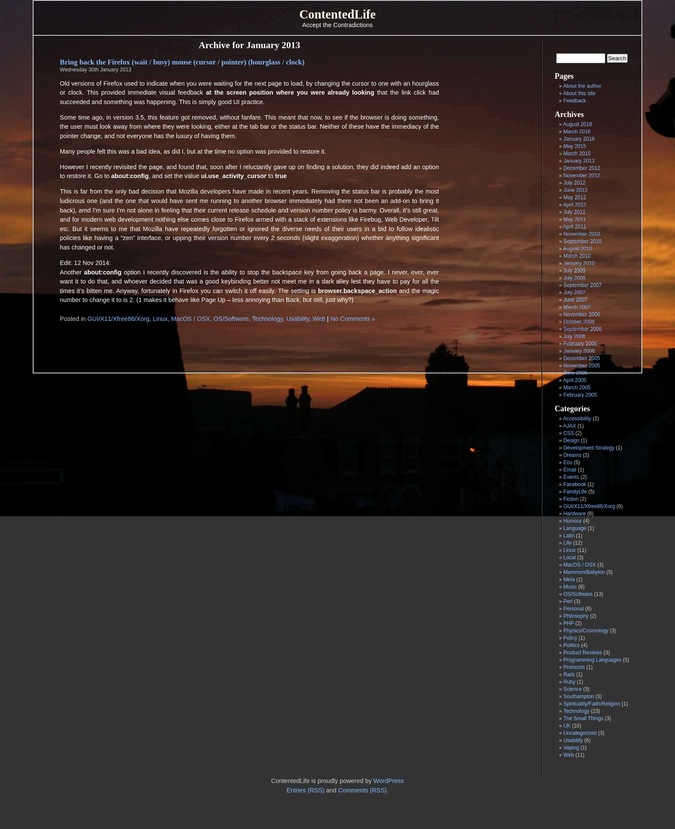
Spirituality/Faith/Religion (592, 704)
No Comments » (353, 318)
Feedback (575, 101)
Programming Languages (593, 660)
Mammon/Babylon (584, 572)
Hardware (575, 514)
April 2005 (574, 380)
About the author (582, 86)
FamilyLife (575, 492)
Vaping (571, 748)
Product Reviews (583, 653)
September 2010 (583, 241)
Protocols (574, 667)
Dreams (573, 455)
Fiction (571, 499)
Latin (569, 536)
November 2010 (582, 234)
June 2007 (576, 300)
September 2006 (583, 329)
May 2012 (575, 197)
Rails (569, 675)
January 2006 (579, 351)
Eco (568, 462)
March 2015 (577, 154)
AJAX (569, 426)
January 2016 (579, 139)
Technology (576, 711)
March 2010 (577, 256)
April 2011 (574, 227)
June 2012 (576, 190)
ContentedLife (337, 14)
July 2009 (574, 271)
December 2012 (582, 168)
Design (571, 441)
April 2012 (574, 205)
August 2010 (577, 249)
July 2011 (574, 212)
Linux (570, 550)
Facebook (575, 484)
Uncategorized (580, 733)
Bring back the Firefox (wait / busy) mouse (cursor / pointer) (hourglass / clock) (182, 62)
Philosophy (576, 616)
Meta (569, 579)
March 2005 (577, 388)
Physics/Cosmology (586, 631)
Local (570, 558)
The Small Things (583, 718)
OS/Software (578, 594)
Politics (572, 645)
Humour (573, 521)
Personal (574, 609)
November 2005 (582, 366)
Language (575, 528)
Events (571, 477)
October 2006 (579, 322)
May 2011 (575, 219)
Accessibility (577, 419)
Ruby (570, 682)
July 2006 (574, 336)
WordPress (388, 780)
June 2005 (576, 373)
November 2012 (582, 176)
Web (569, 755)
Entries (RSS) (306, 790)
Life (568, 543)
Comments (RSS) (362, 790)
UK (567, 726)
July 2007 (574, 293)
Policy (570, 638)
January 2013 (579, 161)
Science (573, 689)
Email (570, 470)
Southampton (579, 696)
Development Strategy (589, 448)
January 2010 (579, 263)
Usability (573, 740)
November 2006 (582, 314)
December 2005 (582, 358)
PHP (569, 623)
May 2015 (575, 146)
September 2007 (583, 285)
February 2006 (580, 344)
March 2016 (577, 132)
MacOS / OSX (580, 565)
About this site (579, 93)
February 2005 (580, 395)
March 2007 (577, 307)
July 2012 (574, 183)
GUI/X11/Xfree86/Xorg (589, 506)
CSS (569, 433)
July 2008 (574, 278)
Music (570, 587)
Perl (568, 601)
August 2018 (577, 124)
